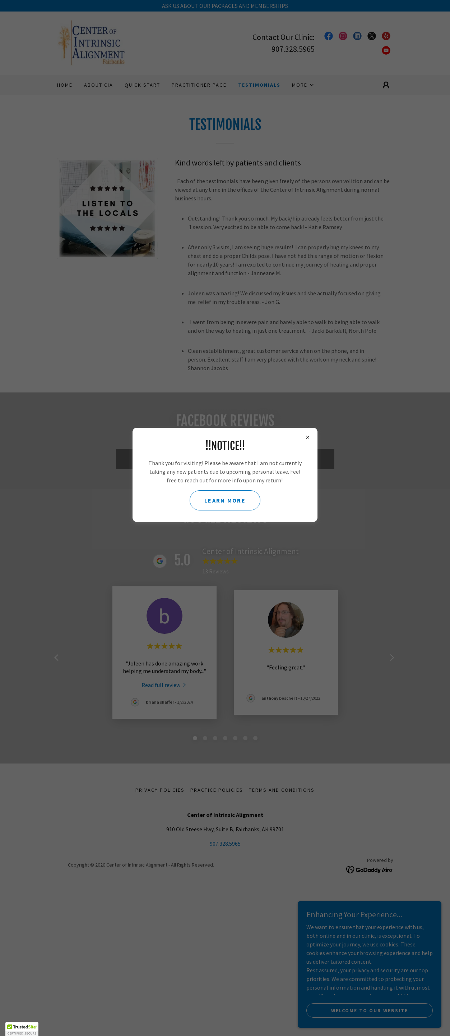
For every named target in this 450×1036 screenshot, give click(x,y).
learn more (225, 500)
